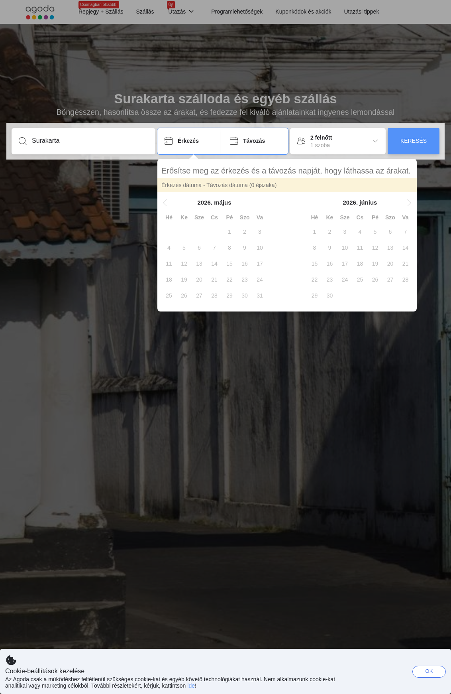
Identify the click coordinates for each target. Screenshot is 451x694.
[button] (165, 202)
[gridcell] (229, 231)
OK (429, 671)
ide (191, 685)
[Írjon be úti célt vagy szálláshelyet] (90, 141)
